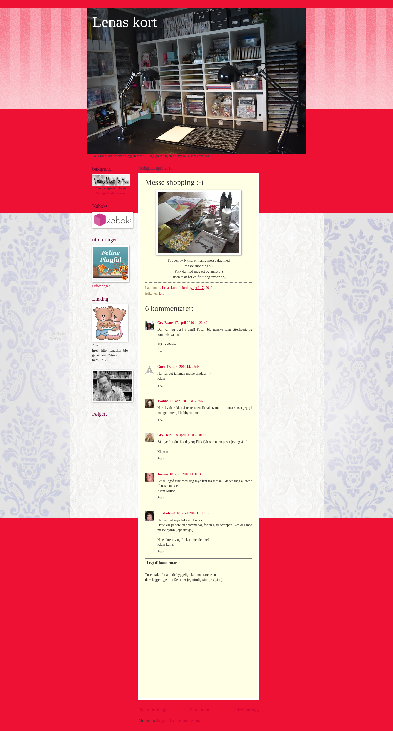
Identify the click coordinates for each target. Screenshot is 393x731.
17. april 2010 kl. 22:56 (186, 401)
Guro (161, 367)
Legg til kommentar (162, 563)
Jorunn (162, 474)
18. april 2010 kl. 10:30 (186, 474)
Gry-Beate (165, 323)
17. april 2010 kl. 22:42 (190, 323)
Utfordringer (101, 286)
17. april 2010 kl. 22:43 (183, 367)
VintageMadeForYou (110, 193)
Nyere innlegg (152, 709)
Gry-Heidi (165, 435)
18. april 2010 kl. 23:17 (193, 513)
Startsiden (199, 709)
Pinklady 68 (166, 513)
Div (161, 293)
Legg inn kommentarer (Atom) (178, 721)
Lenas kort (124, 21)
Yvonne (162, 401)
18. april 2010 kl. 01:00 (190, 435)
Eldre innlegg (245, 709)
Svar (160, 351)
